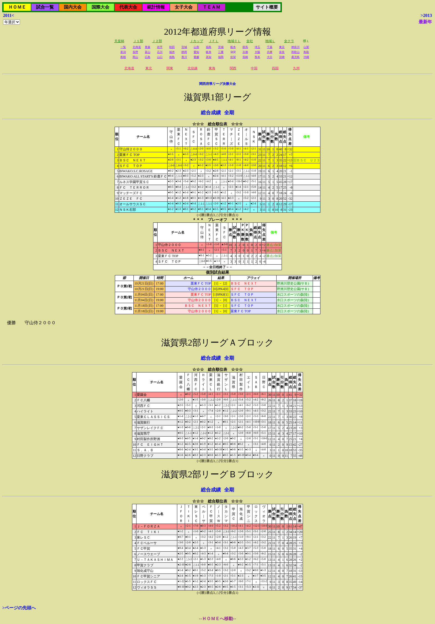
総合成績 (211, 112)
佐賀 (233, 57)
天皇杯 (119, 41)
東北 (148, 68)
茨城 (221, 47)
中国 (254, 68)
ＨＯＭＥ (17, 7)
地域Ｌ (270, 41)
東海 (212, 68)
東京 (282, 47)
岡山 (135, 57)
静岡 (184, 52)
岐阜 (208, 52)
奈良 (282, 52)
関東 (169, 68)
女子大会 (184, 7)
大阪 (257, 52)
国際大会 (100, 7)
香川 (184, 57)
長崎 (245, 57)
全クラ (289, 41)
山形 (196, 47)
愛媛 (196, 57)
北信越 (193, 68)
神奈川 (295, 47)
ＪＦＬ (214, 41)
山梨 (306, 47)
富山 (147, 52)
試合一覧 (45, 7)
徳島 (172, 57)
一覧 (123, 47)
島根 (123, 57)
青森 (147, 47)
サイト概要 (267, 7)
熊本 (257, 57)
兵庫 (269, 52)
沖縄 (306, 57)
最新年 (425, 21)
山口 (160, 57)
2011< (8, 15)
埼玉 (257, 47)
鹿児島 (295, 57)
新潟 (123, 52)
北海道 (137, 47)
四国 (275, 68)
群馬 (245, 47)
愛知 (196, 52)
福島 (208, 47)
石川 (160, 52)
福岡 (221, 57)
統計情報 (156, 7)
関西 (233, 68)
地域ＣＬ (234, 41)
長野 (135, 52)
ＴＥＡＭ (211, 7)
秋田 (172, 47)
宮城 (184, 47)
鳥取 (306, 52)
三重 (221, 52)
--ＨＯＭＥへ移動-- (217, 618)
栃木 (233, 47)
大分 (269, 57)
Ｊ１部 (138, 41)
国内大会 (73, 7)
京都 (245, 52)
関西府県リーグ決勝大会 (217, 84)
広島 (147, 57)
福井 (172, 52)
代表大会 (128, 7)
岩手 (160, 47)
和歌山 (295, 52)
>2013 (426, 15)
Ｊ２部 (157, 41)
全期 (229, 112)
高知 (208, 57)
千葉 (269, 47)
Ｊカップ (196, 41)
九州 (296, 68)
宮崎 (282, 57)
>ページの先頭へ (19, 607)
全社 (249, 41)
